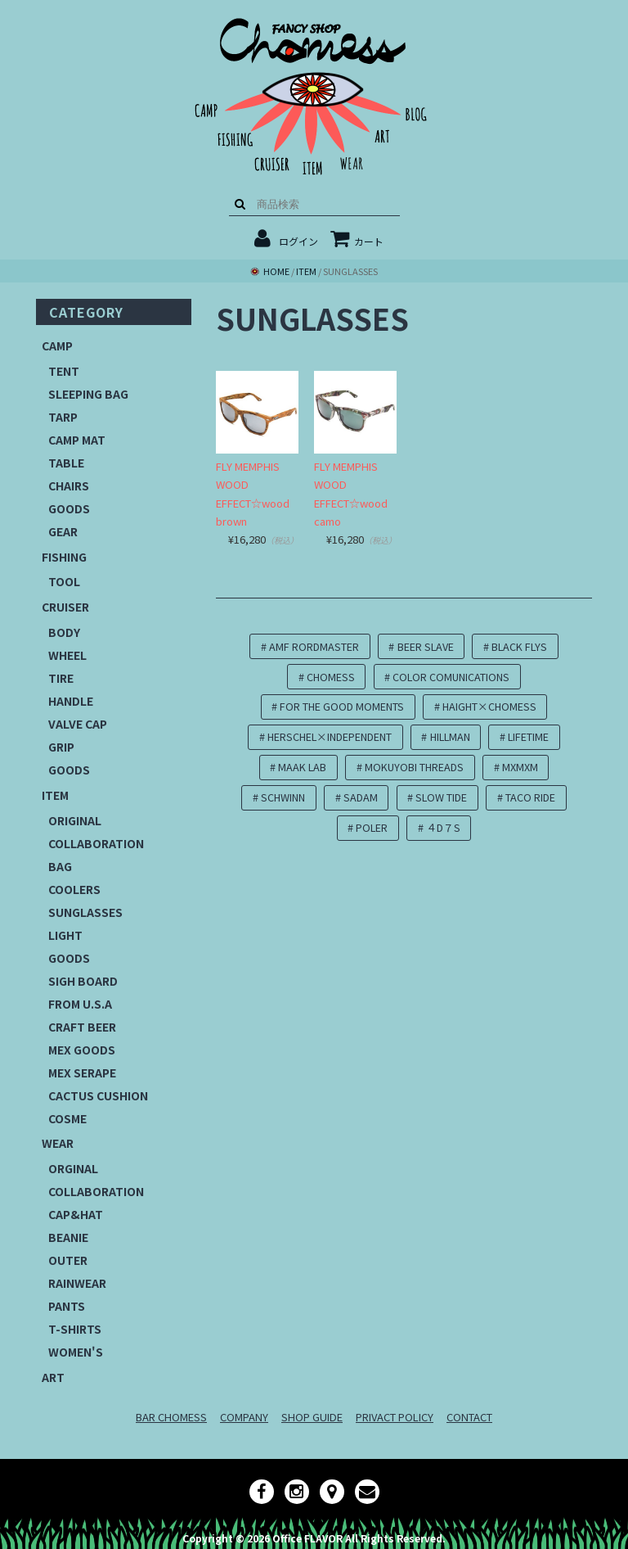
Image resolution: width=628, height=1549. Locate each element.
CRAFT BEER (82, 1026)
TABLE (66, 462)
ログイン (298, 241)
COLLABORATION (96, 843)
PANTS (66, 1306)
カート (357, 241)
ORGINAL (73, 1168)
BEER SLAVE (425, 646)
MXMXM (520, 766)
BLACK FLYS (519, 646)
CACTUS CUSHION (98, 1095)
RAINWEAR (77, 1283)
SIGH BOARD (83, 981)
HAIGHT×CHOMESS (489, 706)
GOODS (69, 508)
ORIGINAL (74, 820)
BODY (64, 632)
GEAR (63, 531)
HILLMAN (450, 736)
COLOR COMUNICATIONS (450, 676)
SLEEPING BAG (88, 394)
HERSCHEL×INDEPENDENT (329, 736)
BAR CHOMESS (171, 1417)
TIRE (61, 678)
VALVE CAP (77, 724)
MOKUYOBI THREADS (414, 766)
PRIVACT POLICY (394, 1417)
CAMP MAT (76, 439)
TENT (63, 371)
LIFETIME (528, 736)
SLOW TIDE (441, 797)
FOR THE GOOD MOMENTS (342, 706)
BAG (60, 866)
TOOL (64, 581)
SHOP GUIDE (312, 1417)
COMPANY (244, 1417)
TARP (63, 417)
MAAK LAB (302, 766)
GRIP (61, 746)
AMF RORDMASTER (314, 646)
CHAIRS (68, 485)
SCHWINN (283, 797)
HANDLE (70, 701)
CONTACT (469, 1417)
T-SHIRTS (74, 1329)
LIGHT (65, 935)
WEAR (58, 1143)
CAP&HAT (75, 1214)
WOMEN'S (75, 1352)
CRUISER (65, 606)
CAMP (57, 345)
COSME (67, 1118)
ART (53, 1377)
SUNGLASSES (85, 912)
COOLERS (74, 889)
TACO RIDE (530, 797)
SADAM (360, 797)
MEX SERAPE (82, 1072)
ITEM (55, 795)
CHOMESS (331, 676)
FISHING (64, 557)
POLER (372, 827)
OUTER (67, 1260)
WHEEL (67, 655)
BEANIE (68, 1237)
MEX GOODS (81, 1049)
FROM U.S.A (80, 1004)
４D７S (443, 827)
